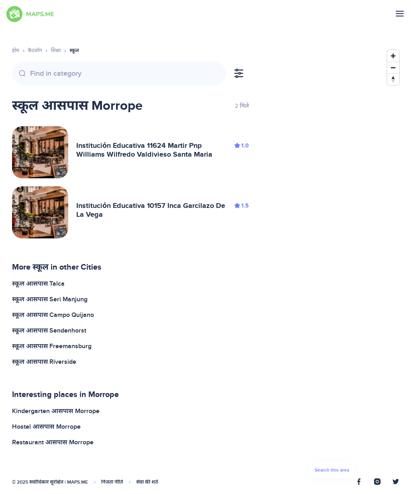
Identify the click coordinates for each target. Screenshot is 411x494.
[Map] (332, 266)
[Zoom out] (393, 67)
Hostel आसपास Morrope (46, 427)
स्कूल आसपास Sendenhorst (49, 331)
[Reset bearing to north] (393, 79)
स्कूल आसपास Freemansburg (52, 346)
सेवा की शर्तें (147, 482)
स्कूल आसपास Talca (38, 284)
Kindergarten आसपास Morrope (56, 411)
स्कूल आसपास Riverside (44, 362)
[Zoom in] (393, 56)
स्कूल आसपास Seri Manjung (49, 299)
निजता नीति (112, 482)
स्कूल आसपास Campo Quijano (53, 315)
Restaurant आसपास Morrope (53, 442)
